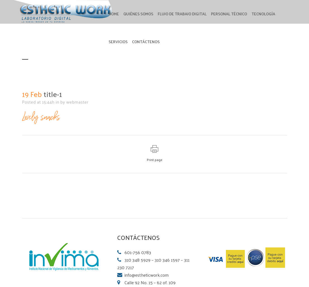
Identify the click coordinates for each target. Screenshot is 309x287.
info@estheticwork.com (146, 275)
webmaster (77, 102)
